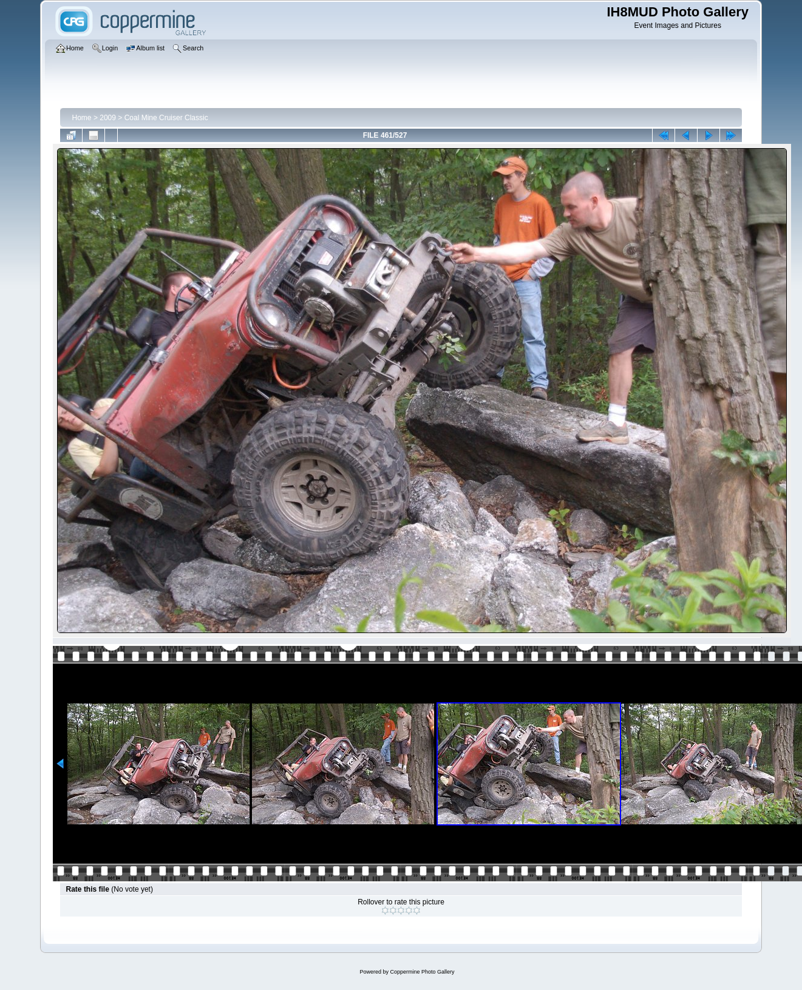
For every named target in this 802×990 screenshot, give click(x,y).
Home (82, 118)
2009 (108, 118)
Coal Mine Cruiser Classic (166, 118)
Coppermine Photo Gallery (422, 972)
